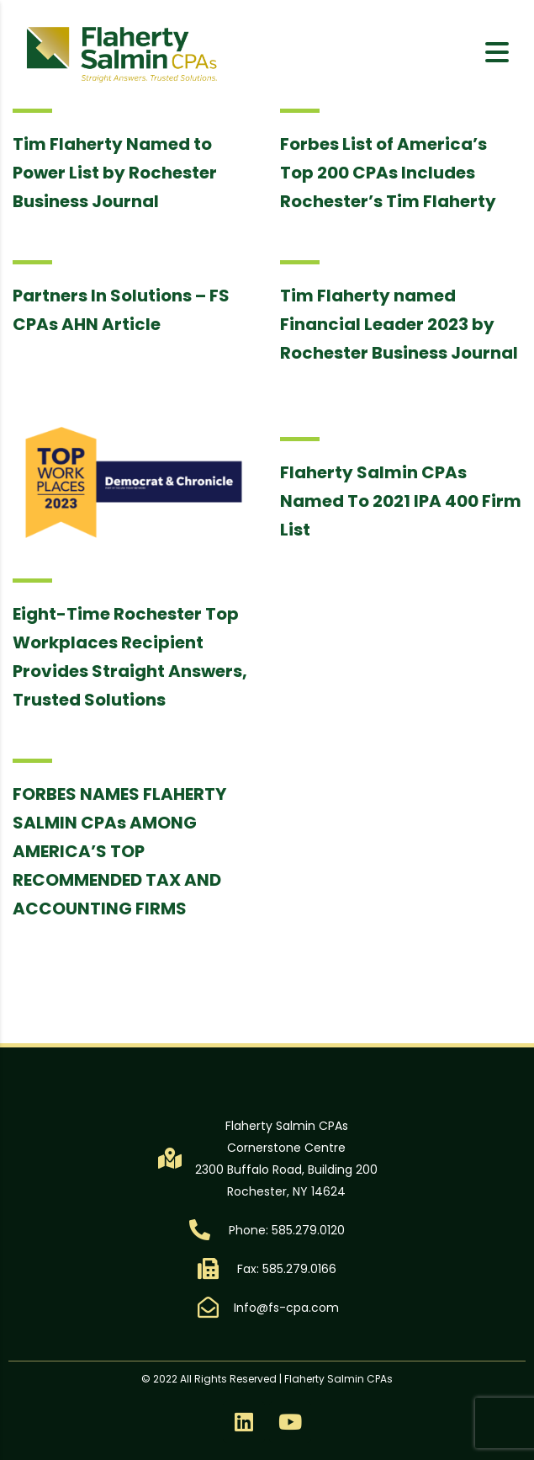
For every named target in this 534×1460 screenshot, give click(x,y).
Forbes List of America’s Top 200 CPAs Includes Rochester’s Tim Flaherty (388, 172)
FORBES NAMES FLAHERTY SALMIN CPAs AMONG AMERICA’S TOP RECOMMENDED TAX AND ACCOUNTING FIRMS (119, 851)
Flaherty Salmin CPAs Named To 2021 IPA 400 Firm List (400, 501)
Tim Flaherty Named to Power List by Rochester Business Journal (115, 172)
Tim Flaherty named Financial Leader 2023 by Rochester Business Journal (399, 324)
